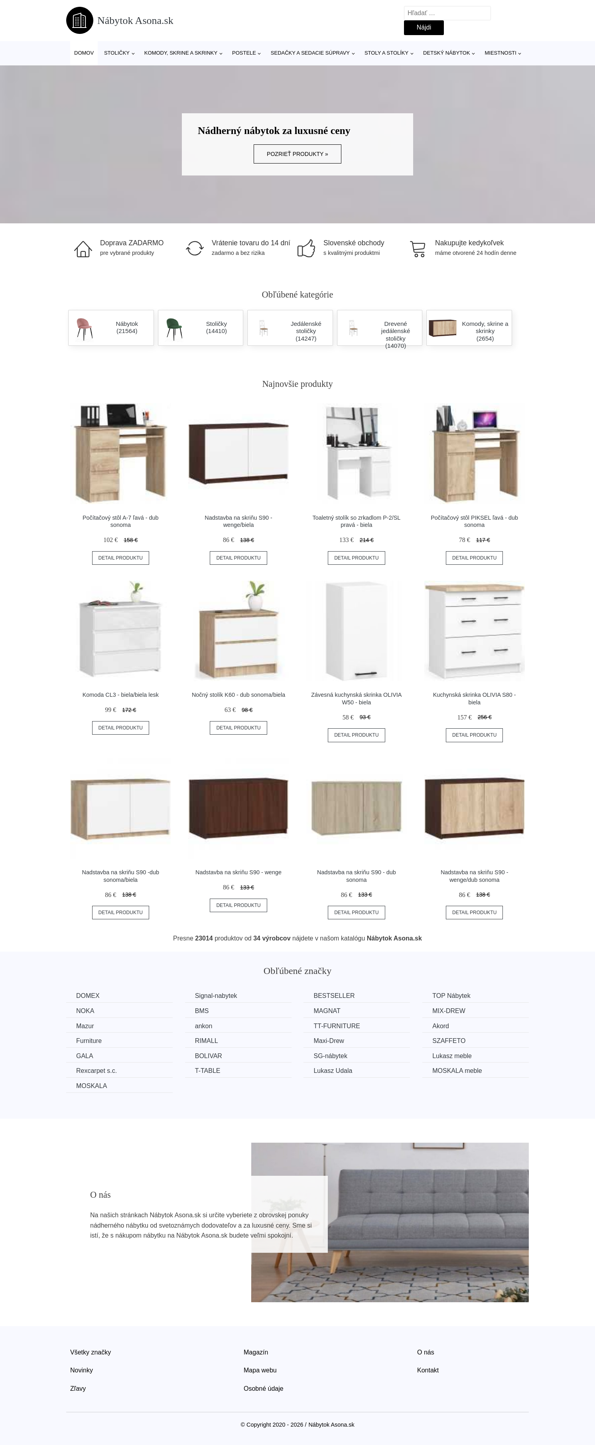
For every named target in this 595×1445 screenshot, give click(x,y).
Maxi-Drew (328, 1040)
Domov (84, 53)
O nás (425, 1352)
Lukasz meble (452, 1056)
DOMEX (88, 995)
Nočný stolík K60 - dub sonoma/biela (238, 695)
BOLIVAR (208, 1056)
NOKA (85, 1010)
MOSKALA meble (457, 1070)
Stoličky (117, 53)
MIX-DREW (448, 1010)
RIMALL (206, 1040)
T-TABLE (208, 1070)
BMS (202, 1010)
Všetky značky (90, 1352)
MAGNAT (326, 1010)
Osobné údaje (264, 1388)
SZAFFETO (448, 1040)
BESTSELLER (334, 995)
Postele (244, 53)
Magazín (256, 1352)
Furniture (89, 1040)
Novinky (81, 1370)
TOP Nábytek (451, 995)
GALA (84, 1056)
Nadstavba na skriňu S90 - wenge (238, 872)
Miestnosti (500, 53)
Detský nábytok (446, 53)
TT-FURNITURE (336, 1026)
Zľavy (78, 1388)
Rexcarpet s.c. (96, 1070)
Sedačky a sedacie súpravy (310, 53)
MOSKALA (91, 1085)
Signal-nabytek (216, 995)
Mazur (85, 1026)
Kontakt (428, 1370)
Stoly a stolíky (386, 53)
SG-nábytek (330, 1056)
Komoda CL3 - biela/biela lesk (121, 695)
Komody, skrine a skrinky (180, 53)
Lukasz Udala (332, 1070)
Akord (440, 1026)
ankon (204, 1026)
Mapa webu (260, 1370)
